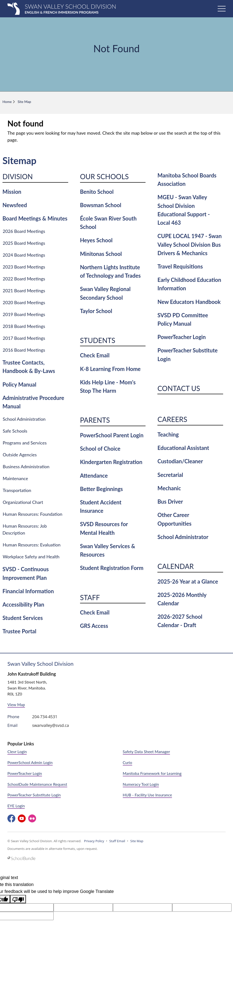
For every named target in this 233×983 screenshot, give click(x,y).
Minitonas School (101, 253)
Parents (95, 420)
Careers (172, 419)
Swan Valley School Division (40, 663)
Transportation (17, 490)
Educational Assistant (183, 447)
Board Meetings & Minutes (34, 218)
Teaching (168, 434)
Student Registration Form (112, 568)
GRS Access (94, 625)
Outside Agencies (20, 454)
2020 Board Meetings (24, 302)
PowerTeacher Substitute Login (34, 794)
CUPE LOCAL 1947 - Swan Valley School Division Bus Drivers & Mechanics (189, 244)
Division (17, 176)
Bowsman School (100, 205)
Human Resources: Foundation (32, 514)
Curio (127, 762)
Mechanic (169, 488)
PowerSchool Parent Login (112, 435)
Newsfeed (14, 205)
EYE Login (16, 805)
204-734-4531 (44, 716)
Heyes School (96, 240)
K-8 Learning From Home (110, 369)
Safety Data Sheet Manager (146, 751)
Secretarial (170, 474)
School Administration (24, 419)
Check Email (94, 355)
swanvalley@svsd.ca (50, 725)
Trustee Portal (19, 631)
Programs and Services (25, 442)
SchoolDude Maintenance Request (37, 784)
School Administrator (182, 537)
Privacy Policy (94, 841)
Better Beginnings (101, 489)
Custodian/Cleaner (180, 461)
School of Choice (100, 448)
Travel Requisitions (180, 266)
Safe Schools (15, 431)
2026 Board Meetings (24, 231)
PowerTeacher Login (181, 337)
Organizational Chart (23, 502)
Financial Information (28, 591)
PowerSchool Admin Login (30, 762)
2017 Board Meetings (24, 338)
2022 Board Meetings (24, 278)
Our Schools (104, 176)
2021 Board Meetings (24, 290)
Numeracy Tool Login (141, 784)
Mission (11, 191)
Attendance (94, 475)
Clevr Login (17, 751)
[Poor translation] (18, 899)
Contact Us (178, 388)
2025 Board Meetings (24, 243)
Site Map (136, 841)
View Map (16, 704)
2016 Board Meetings (24, 350)
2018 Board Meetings (24, 326)
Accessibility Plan (23, 604)
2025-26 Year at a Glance (187, 581)
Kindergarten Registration (111, 462)
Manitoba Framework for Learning (152, 773)
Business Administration (26, 466)
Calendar (175, 566)
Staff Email (117, 841)
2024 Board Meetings (24, 255)
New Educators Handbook (189, 301)
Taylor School (96, 311)
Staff (90, 597)
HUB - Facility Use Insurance (147, 794)
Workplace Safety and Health (31, 556)
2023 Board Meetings (24, 267)
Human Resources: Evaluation (32, 544)
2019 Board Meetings (24, 314)
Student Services (22, 617)
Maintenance (15, 478)
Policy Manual (19, 384)
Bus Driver (170, 501)
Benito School (97, 191)
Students (97, 340)
